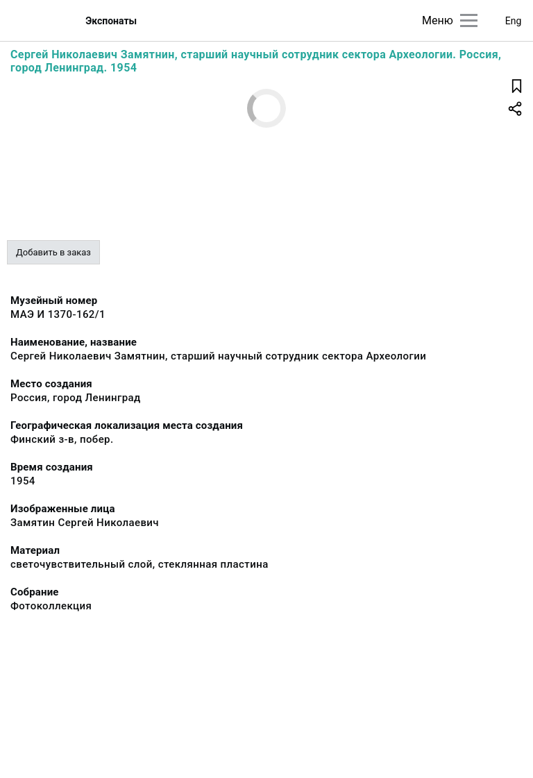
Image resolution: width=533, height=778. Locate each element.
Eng (513, 20)
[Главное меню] (468, 20)
